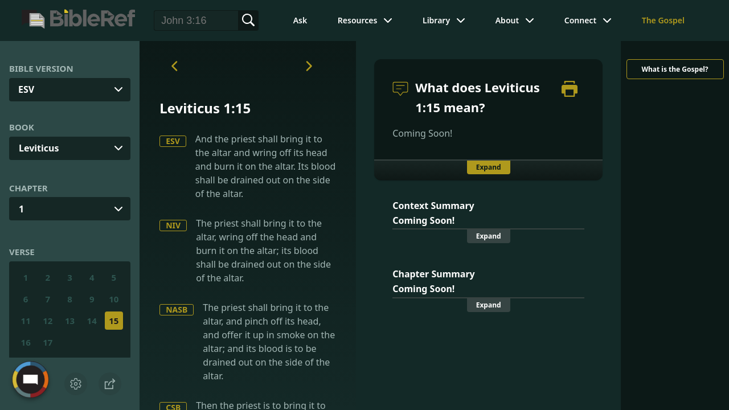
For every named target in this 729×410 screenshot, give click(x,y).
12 (47, 320)
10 (113, 299)
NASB (176, 309)
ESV (173, 141)
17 (47, 342)
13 (70, 320)
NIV (173, 225)
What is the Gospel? (674, 69)
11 (26, 320)
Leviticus (39, 148)
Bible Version (41, 68)
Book (21, 127)
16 (26, 342)
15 (113, 320)
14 (92, 320)
